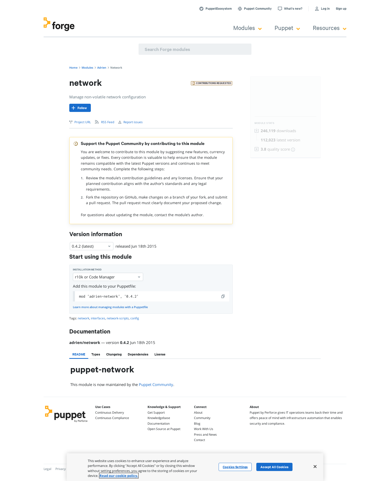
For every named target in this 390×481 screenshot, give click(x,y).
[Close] (315, 466)
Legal (47, 469)
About (198, 412)
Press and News (205, 434)
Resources (329, 27)
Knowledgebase (159, 418)
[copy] (223, 296)
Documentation (159, 423)
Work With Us (203, 429)
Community (202, 418)
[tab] (78, 354)
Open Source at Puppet (164, 429)
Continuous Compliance (112, 418)
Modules (247, 27)
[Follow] (80, 108)
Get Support (156, 412)
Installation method (87, 269)
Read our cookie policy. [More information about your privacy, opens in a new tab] (119, 475)
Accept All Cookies (274, 467)
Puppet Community (156, 384)
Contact (199, 440)
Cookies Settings (235, 467)
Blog (197, 423)
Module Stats (264, 123)
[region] (195, 467)
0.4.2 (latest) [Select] (91, 246)
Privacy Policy (65, 469)
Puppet (287, 27)
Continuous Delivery (109, 412)
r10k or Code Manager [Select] (108, 276)
